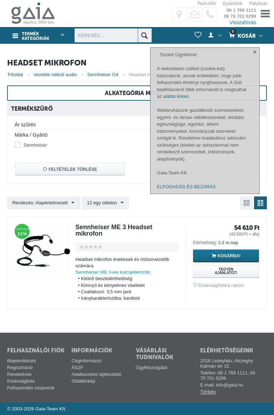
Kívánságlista (21, 381)
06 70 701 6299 (240, 16)
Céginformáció (86, 360)
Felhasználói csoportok (31, 387)
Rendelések (19, 374)
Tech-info (206, 3)
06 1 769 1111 (241, 10)
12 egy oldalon (104, 202)
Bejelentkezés (21, 360)
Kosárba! (229, 255)
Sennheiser (35, 145)
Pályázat (258, 3)
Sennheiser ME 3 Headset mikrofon (115, 230)
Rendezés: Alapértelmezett (43, 202)
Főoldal (15, 74)
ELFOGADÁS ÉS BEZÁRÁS (186, 405)
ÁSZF (77, 367)
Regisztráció (20, 367)
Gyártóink (233, 3)
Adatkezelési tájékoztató (96, 374)
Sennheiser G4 (102, 74)
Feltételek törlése (70, 169)
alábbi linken (176, 314)
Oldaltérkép (83, 381)
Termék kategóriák (35, 36)
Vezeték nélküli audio (55, 74)
